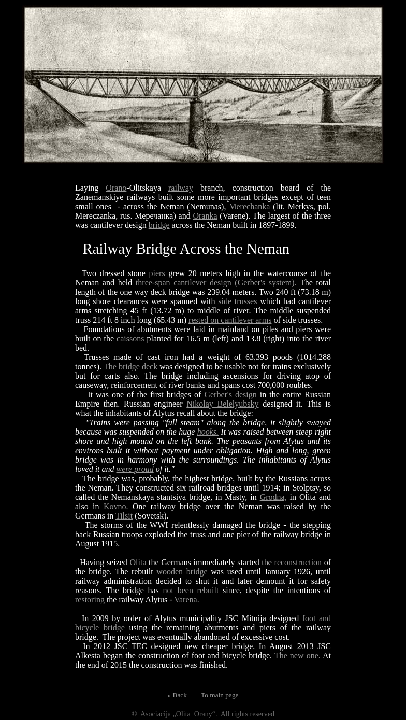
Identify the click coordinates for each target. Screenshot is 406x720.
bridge (159, 225)
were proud (135, 469)
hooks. (208, 431)
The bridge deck (130, 366)
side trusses (237, 301)
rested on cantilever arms (230, 319)
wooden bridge (181, 571)
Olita (137, 562)
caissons (130, 338)
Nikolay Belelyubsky (222, 403)
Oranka (205, 215)
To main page (219, 695)
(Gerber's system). (265, 282)
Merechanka (249, 206)
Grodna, (273, 497)
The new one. (297, 655)
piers (157, 273)
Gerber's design (231, 394)
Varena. (186, 599)
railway (180, 187)
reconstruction (298, 562)
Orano (116, 187)
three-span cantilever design (183, 282)
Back (180, 695)
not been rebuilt (191, 590)
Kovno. (116, 506)
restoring (90, 599)
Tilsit (124, 515)
